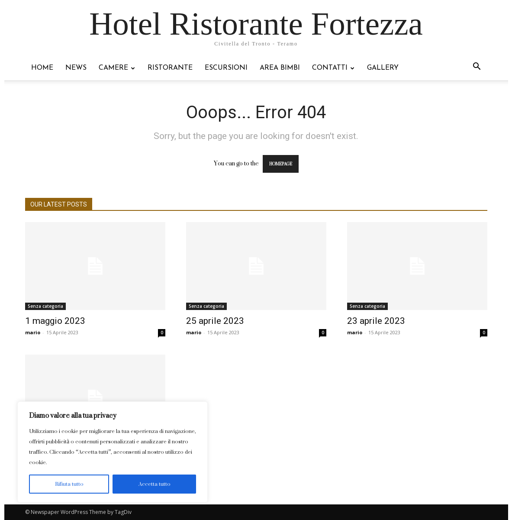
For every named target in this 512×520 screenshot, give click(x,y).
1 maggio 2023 (55, 321)
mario (32, 332)
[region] (112, 452)
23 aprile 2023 (376, 321)
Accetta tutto (154, 484)
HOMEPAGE (280, 163)
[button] (477, 67)
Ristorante (170, 68)
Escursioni (226, 68)
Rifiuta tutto (69, 484)
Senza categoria (45, 306)
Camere (117, 68)
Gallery (383, 68)
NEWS (76, 68)
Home (42, 68)
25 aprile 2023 (215, 321)
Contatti (333, 68)
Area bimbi (280, 68)
